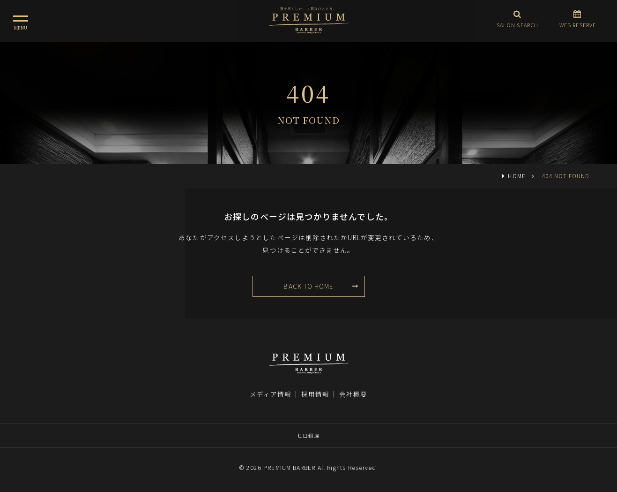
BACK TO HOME (308, 286)
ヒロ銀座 (308, 435)
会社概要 (353, 394)
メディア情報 (271, 394)
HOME (516, 176)
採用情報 (315, 394)
